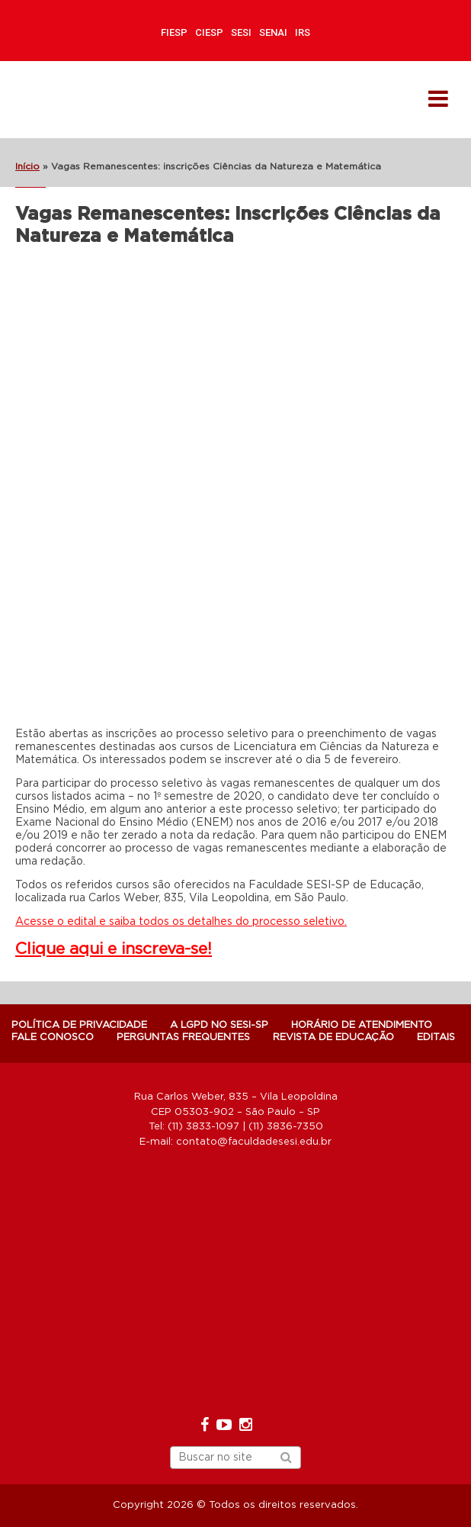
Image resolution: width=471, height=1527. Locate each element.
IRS (302, 32)
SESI (241, 32)
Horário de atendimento (361, 1025)
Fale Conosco (52, 1037)
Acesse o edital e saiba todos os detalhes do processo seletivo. (181, 922)
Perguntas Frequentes (183, 1037)
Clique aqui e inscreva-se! (113, 949)
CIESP (209, 32)
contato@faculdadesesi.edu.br (254, 1142)
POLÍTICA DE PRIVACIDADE (79, 1025)
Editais (436, 1037)
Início (27, 166)
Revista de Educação (333, 1037)
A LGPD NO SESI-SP (219, 1025)
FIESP (174, 32)
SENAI (273, 32)
